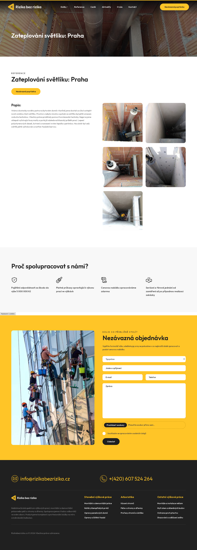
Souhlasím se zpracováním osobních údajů (127, 433)
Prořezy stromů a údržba (132, 513)
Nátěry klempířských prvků (96, 508)
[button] (123, 123)
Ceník (93, 7)
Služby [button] (64, 7)
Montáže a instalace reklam (170, 503)
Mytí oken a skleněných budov (170, 508)
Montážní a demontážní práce (98, 503)
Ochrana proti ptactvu (167, 513)
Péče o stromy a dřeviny (132, 508)
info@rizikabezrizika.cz (40, 478)
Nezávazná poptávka (174, 7)
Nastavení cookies (8, 314)
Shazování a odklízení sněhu (170, 517)
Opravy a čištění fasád (94, 517)
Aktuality (106, 7)
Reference (79, 7)
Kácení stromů (127, 503)
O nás (119, 7)
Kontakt (133, 7)
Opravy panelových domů (96, 513)
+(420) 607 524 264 (126, 478)
